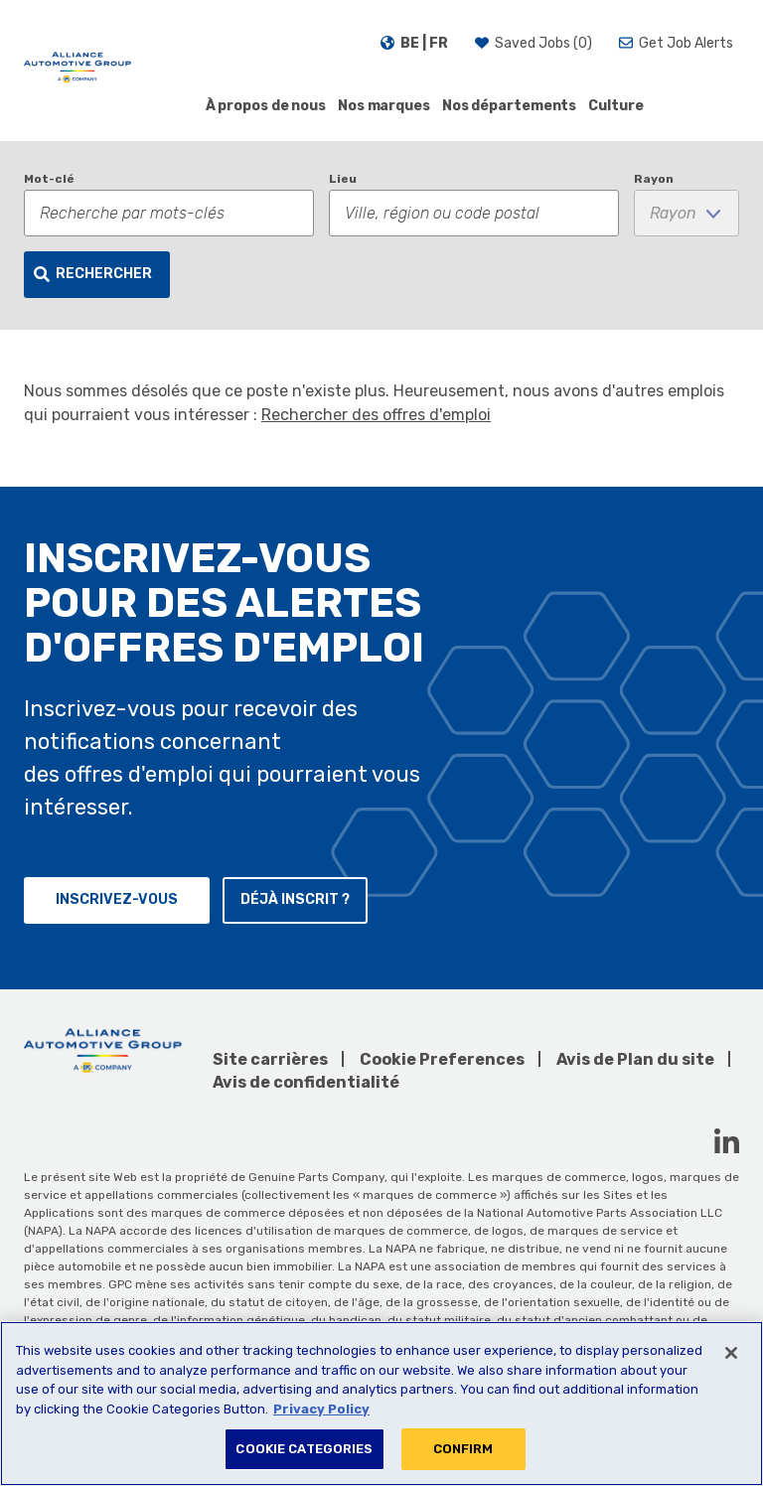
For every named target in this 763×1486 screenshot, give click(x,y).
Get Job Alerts (686, 43)
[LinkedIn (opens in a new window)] (726, 1140)
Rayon (654, 179)
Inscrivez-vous (117, 899)
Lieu (343, 179)
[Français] (414, 44)
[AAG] (77, 70)
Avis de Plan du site (635, 1059)
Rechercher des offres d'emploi (376, 414)
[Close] (731, 1353)
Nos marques (384, 105)
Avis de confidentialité (306, 1082)
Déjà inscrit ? (295, 899)
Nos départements (509, 105)
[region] (381, 1403)
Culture (615, 105)
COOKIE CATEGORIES (304, 1448)
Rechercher (104, 273)
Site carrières (270, 1059)
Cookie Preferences (442, 1059)
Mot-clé (49, 179)
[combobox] (474, 213)
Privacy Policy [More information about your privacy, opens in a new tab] (321, 1409)
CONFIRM (463, 1448)
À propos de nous (266, 105)
